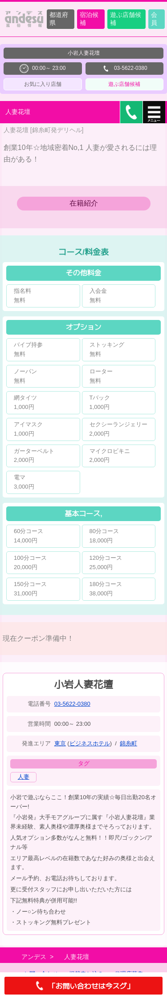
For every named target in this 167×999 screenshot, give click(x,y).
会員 (154, 18)
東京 (60, 743)
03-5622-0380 (72, 703)
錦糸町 (128, 743)
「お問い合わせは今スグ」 (83, 985)
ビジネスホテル (89, 743)
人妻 (23, 776)
